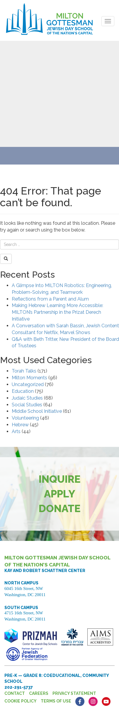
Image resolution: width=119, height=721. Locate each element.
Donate (60, 508)
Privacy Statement (74, 693)
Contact (14, 693)
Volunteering (25, 418)
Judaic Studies (27, 398)
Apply (59, 494)
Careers (38, 693)
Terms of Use (56, 701)
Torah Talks (24, 371)
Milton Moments (29, 377)
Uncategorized (28, 384)
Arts (16, 431)
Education (23, 391)
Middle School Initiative (37, 411)
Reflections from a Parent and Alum (50, 299)
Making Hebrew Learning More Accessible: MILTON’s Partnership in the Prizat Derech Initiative (57, 312)
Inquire (60, 479)
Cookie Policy (20, 701)
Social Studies (27, 405)
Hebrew (20, 424)
